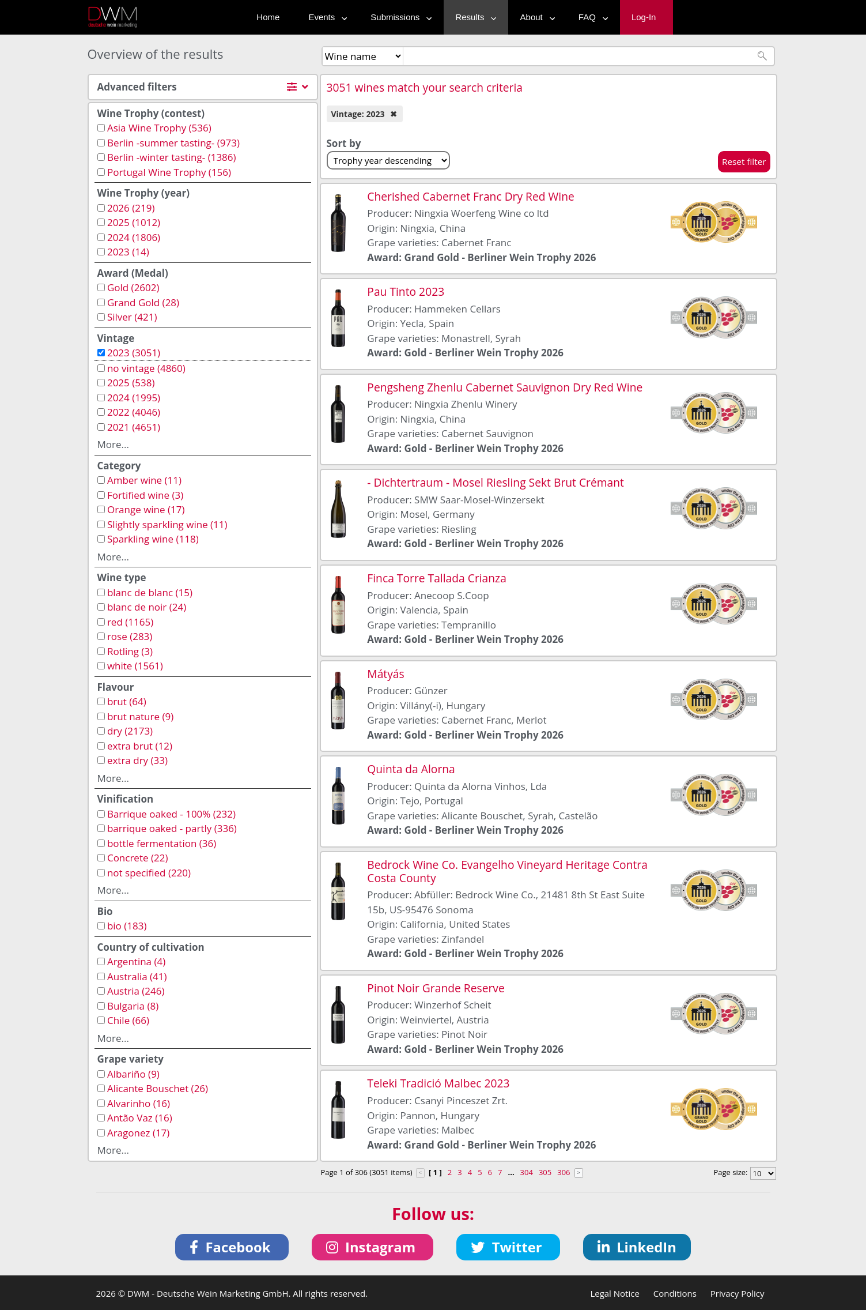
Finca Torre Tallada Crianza (436, 578)
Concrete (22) (137, 857)
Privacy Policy (737, 1293)
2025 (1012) (133, 222)
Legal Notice (614, 1293)
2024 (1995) (133, 397)
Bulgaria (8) (132, 1005)
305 (545, 1172)
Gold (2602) (133, 287)
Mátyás (385, 674)
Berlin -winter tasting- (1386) (171, 157)
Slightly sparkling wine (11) (167, 524)
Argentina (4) (136, 961)
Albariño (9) (133, 1074)
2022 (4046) (133, 412)
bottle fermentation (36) (161, 843)
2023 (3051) (133, 352)
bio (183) (127, 925)
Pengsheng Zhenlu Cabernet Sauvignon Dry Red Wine (504, 387)
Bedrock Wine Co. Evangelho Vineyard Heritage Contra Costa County (507, 871)
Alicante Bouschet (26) (157, 1088)
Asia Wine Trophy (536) (159, 127)
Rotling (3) (130, 651)
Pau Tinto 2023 (405, 291)
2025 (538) (131, 382)
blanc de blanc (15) (149, 592)
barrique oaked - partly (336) (172, 828)
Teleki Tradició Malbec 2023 (438, 1083)
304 (526, 1172)
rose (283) (129, 636)
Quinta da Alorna (411, 769)
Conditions (675, 1293)
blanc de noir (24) (146, 606)
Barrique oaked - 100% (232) (171, 813)
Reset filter (744, 161)
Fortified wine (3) (145, 495)
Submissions (398, 17)
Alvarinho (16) (138, 1103)
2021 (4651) (133, 427)
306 (563, 1172)
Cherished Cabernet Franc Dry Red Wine (470, 196)
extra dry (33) (137, 760)
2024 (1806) (133, 237)
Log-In (643, 17)
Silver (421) (132, 316)
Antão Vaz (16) (139, 1117)
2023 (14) (128, 251)
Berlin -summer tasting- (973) (173, 142)
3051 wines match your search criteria (425, 87)
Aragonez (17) (138, 1132)
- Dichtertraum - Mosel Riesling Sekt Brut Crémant (495, 482)
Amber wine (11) (144, 480)
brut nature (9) (140, 716)
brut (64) (126, 701)
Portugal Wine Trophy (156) (169, 172)
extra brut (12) (139, 745)
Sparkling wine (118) (153, 538)
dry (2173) (130, 730)
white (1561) (135, 665)
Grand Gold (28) (143, 302)
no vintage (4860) (146, 368)
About (535, 17)
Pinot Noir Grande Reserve (435, 988)
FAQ (590, 17)
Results (473, 17)
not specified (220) (149, 872)
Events (325, 17)
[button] (232, 1247)
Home (267, 17)
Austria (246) (136, 990)
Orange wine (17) (146, 509)
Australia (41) (137, 976)
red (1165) (130, 621)
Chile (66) (128, 1020)
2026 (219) (131, 207)
